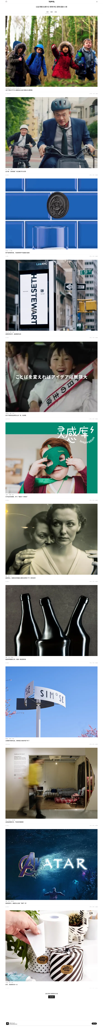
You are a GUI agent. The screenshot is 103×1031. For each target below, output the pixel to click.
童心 (13, 494)
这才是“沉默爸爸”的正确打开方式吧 (15, 171)
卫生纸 (6, 982)
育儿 (6, 169)
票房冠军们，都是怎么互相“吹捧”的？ (16, 903)
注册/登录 (51, 997)
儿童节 (6, 494)
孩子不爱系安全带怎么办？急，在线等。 (16, 415)
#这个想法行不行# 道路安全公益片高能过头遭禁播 (18, 90)
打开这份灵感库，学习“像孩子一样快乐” (16, 497)
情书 (9, 982)
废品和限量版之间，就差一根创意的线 (15, 659)
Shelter (9, 820)
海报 (6, 901)
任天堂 (6, 250)
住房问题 (13, 820)
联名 (11, 250)
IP (9, 250)
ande (13, 413)
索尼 (9, 576)
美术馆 (10, 738)
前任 (12, 982)
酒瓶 (6, 657)
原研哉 (6, 738)
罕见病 (12, 657)
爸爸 (9, 169)
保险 (10, 413)
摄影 (6, 576)
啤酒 (11, 169)
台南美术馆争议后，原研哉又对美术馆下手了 (17, 740)
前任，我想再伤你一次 (11, 984)
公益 (13, 332)
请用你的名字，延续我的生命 (13, 334)
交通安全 (7, 413)
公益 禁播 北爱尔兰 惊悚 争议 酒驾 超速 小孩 (13, 88)
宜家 (6, 820)
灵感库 (10, 494)
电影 (9, 901)
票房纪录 (12, 901)
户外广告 (7, 332)
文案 (10, 332)
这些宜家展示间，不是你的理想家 (14, 822)
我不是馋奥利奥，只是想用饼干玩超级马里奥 (17, 253)
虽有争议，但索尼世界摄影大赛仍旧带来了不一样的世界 (20, 578)
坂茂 (13, 738)
